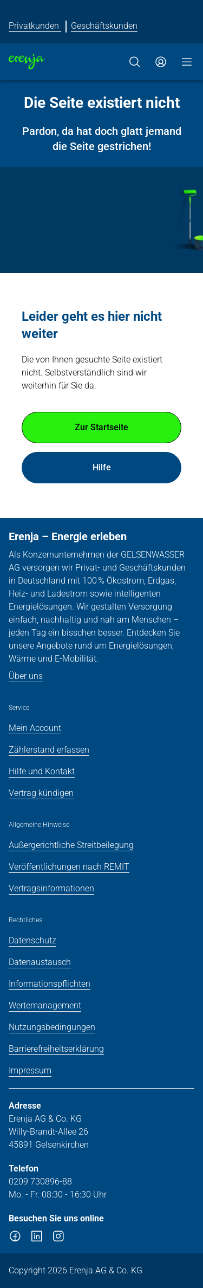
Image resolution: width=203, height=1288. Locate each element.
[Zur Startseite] (27, 61)
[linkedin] (36, 1238)
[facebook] (15, 1238)
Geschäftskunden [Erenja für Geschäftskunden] (104, 26)
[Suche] (134, 61)
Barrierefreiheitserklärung (56, 1049)
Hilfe (102, 467)
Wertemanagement (45, 1005)
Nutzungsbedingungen (52, 1027)
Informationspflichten (49, 984)
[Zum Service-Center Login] (160, 61)
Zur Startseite (101, 427)
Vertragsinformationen (51, 888)
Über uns (26, 676)
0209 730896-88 (40, 1181)
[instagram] (58, 1238)
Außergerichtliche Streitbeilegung (71, 845)
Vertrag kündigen (41, 793)
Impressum (30, 1070)
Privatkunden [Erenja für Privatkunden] (35, 26)
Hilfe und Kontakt (42, 771)
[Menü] (186, 61)
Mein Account (35, 728)
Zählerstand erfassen (49, 750)
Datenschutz (32, 940)
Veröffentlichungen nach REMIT (69, 867)
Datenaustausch (40, 962)
